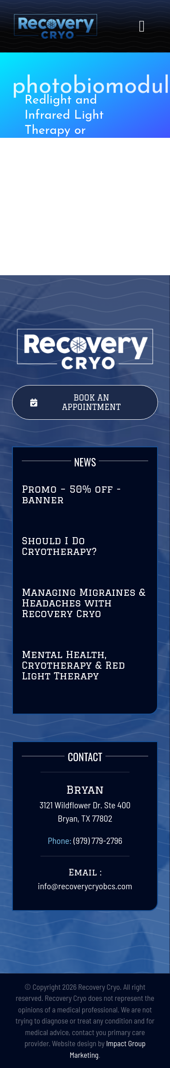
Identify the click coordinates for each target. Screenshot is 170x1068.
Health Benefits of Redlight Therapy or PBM (80, 232)
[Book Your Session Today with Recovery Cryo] (85, 402)
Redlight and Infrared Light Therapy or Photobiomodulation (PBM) (80, 130)
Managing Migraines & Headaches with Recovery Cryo (84, 602)
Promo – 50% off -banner (71, 494)
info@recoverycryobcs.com (85, 885)
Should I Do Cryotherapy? (59, 546)
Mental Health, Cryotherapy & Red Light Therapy (73, 665)
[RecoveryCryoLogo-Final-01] (55, 17)
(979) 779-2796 (97, 840)
